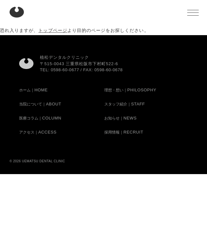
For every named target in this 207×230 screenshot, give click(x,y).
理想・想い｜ (130, 90)
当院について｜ (40, 104)
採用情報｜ (123, 132)
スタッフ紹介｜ (124, 104)
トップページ (52, 30)
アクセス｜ (37, 132)
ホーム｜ (33, 90)
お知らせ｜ (120, 118)
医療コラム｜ (40, 118)
